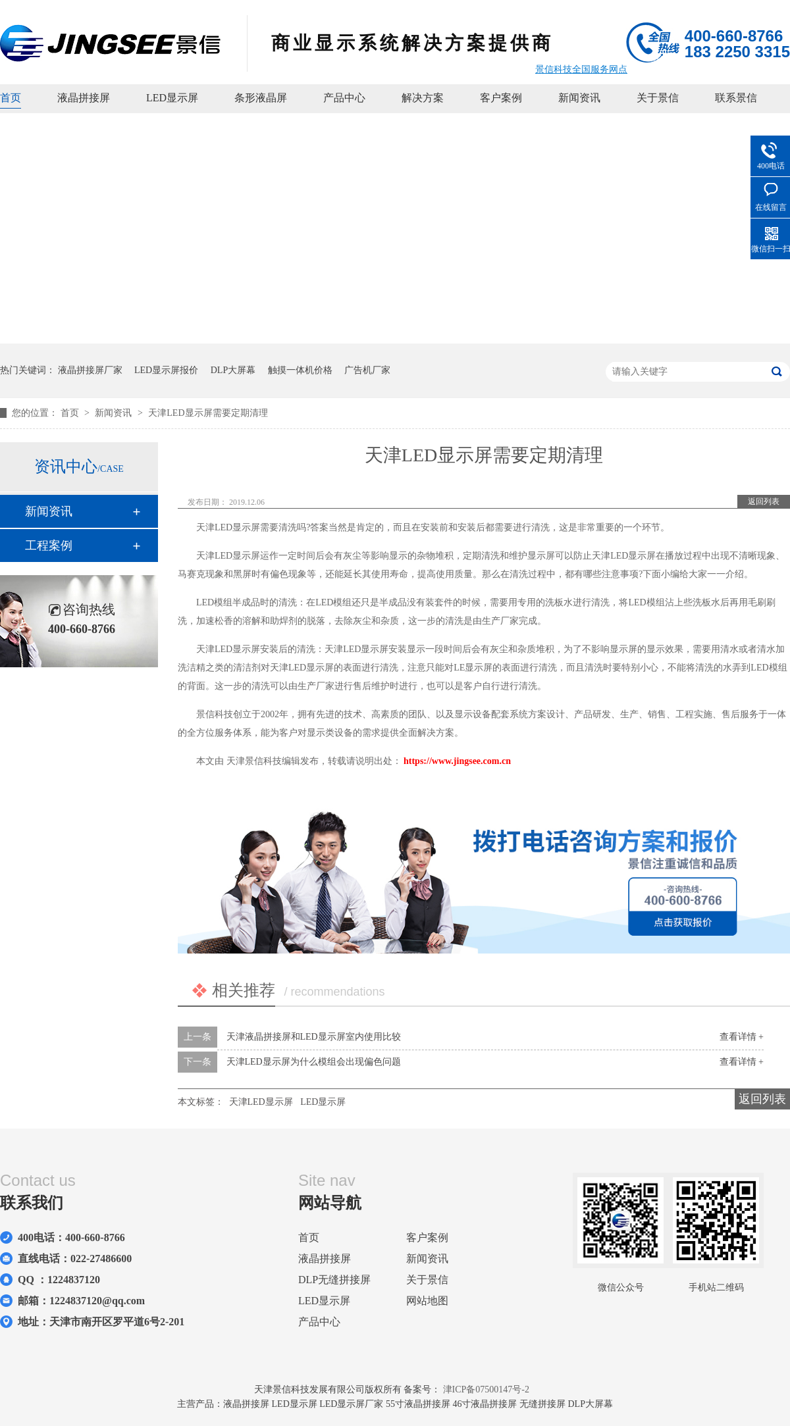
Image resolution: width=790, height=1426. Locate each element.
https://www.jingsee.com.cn (457, 761)
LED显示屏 (172, 97)
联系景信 (736, 97)
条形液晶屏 (260, 97)
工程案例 (48, 545)
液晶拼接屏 (83, 97)
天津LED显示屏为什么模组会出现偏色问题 (313, 1062)
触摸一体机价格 (300, 370)
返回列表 (763, 501)
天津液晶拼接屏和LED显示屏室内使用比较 (313, 1037)
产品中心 (344, 97)
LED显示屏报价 (166, 370)
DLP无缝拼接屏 (334, 1279)
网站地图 (427, 1300)
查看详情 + (742, 1037)
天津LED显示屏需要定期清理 (207, 413)
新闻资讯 (579, 97)
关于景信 (658, 97)
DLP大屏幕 (233, 370)
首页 (10, 97)
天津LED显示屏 (261, 1102)
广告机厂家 (367, 370)
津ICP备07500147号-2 (486, 1389)
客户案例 (501, 97)
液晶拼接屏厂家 (90, 370)
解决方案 (423, 97)
